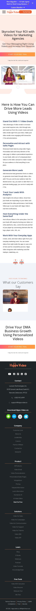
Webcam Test (18, 591)
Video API (18, 538)
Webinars (18, 559)
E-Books (18, 555)
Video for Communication (18, 523)
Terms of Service (10, 602)
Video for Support (18, 527)
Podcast (18, 563)
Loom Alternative (18, 491)
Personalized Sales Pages (18, 477)
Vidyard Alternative (18, 488)
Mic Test (18, 595)
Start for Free (18, 502)
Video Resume (18, 587)
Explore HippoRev (17, 7)
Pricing (18, 484)
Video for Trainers (18, 531)
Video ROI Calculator (18, 584)
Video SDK (18, 534)
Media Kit (18, 452)
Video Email (18, 470)
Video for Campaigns (18, 520)
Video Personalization (18, 473)
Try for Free (26, 12)
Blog (18, 552)
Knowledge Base (18, 570)
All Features (18, 466)
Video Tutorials (18, 566)
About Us (18, 434)
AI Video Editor (18, 499)
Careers (18, 441)
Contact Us (18, 448)
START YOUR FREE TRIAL (17, 54)
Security (24, 604)
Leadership (18, 438)
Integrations (18, 480)
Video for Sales (18, 516)
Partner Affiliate (18, 445)
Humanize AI (18, 495)
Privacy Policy (21, 602)
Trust (18, 604)
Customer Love (18, 430)
